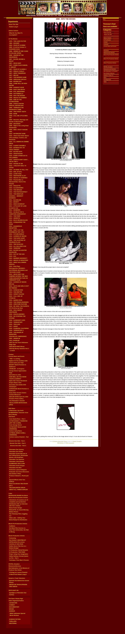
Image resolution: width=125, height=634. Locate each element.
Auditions (12, 526)
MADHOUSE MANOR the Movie (18, 495)
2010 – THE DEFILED (15, 190)
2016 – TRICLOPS (14, 324)
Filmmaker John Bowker (16, 461)
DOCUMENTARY (14, 607)
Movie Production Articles (17, 535)
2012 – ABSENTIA (14, 218)
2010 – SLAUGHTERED (16, 188)
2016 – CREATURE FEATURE (18, 304)
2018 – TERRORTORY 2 (16, 330)
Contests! (106, 44)
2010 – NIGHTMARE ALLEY (17, 175)
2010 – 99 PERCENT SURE (17, 133)
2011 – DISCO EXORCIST (17, 204)
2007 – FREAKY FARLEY (16, 71)
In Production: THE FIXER (17, 552)
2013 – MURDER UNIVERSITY (18, 258)
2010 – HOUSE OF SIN (16, 163)
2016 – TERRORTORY (16, 322)
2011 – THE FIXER (14, 216)
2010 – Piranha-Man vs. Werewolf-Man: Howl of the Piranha (17, 181)
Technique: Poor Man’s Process (19, 560)
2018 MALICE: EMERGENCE (18, 336)
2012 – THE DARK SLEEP (17, 238)
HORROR (12, 611)
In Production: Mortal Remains (18, 550)
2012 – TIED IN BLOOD (16, 244)
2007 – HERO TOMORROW (17, 73)
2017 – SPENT (13, 326)
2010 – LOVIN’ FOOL (15, 174)
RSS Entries (60, 443)
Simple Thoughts (77, 441)
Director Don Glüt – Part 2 (18, 443)
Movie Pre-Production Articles (18, 523)
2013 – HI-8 (12, 256)
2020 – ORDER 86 (14, 338)
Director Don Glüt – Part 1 (17, 441)
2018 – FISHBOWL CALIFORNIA (19, 328)
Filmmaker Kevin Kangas (17, 465)
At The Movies (13, 39)
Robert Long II (13, 26)
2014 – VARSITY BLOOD (16, 294)
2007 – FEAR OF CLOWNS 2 (17, 69)
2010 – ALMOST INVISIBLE (17, 145)
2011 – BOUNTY (14, 202)
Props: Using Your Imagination (18, 554)
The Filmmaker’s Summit (17, 400)
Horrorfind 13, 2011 (15, 375)
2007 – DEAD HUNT (15, 63)
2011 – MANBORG (14, 210)
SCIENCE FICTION (15, 619)
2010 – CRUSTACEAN (16, 153)
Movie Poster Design (15, 508)
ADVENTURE (13, 603)
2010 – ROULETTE (15, 185)
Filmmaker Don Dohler (16, 451)
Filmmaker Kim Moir (15, 467)
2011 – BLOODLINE (15, 200)
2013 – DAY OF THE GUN (16, 254)
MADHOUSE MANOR (109, 52)
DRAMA (11, 609)
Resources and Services (110, 69)
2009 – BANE (13, 113)
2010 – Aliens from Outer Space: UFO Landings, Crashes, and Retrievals (19, 137)
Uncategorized (107, 79)
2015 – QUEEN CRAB (15, 300)
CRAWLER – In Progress (16, 368)
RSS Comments (70, 443)
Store (105, 77)
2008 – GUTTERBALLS (16, 93)
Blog (104, 19)
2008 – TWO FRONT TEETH (17, 111)
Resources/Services (15, 566)
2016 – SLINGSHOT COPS (17, 320)
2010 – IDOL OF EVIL (15, 171)
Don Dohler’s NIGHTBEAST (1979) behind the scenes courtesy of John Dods (17, 542)
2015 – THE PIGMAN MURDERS (19, 302)
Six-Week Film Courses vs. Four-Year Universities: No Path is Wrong (19, 530)
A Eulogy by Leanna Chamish (18, 572)
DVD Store (12, 408)
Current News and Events (16, 356)
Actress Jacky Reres (15, 431)
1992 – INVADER (14, 43)
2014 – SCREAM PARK (16, 290)
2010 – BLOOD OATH (15, 151)
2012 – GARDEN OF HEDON (17, 236)
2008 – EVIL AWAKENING (17, 91)
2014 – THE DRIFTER (15, 292)
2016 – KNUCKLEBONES (16, 314)
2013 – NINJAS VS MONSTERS (18, 260)
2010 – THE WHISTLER (16, 194)
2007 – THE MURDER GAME (17, 77)
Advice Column (13, 30)
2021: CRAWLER (14, 340)
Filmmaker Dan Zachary (16, 449)
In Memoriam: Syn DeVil (16, 410)
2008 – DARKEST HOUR (16, 87)
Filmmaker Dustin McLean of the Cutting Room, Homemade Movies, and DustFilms (18, 455)
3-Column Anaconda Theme (59, 441)
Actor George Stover (15, 425)
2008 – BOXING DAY (15, 81)
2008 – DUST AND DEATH (17, 89)
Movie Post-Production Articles (18, 497)
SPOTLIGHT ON (14, 590)
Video (105, 81)
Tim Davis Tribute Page (16, 598)
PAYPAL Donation (14, 564)
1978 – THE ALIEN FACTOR (17, 41)
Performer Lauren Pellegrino (18, 469)
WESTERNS (13, 623)
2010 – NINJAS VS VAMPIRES (18, 177)
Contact (11, 354)
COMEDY (12, 605)
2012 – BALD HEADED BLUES (18, 220)
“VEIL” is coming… (15, 358)
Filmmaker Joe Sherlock (16, 459)
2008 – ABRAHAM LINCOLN (17, 79)
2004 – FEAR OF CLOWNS (17, 45)
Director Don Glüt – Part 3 (18, 445)
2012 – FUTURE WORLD (16, 234)
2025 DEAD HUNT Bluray (16, 346)
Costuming (12, 538)
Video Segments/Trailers (16, 600)
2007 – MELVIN (13, 75)
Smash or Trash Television (17, 578)
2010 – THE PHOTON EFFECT (18, 192)
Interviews (12, 416)
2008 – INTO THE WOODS (17, 95)
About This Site (13, 24)
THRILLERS (12, 621)
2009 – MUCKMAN (14, 123)
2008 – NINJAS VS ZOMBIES (18, 97)
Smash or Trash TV (108, 75)
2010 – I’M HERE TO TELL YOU (18, 169)
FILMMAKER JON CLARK (17, 463)
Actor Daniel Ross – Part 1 (17, 419)
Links (10, 493)
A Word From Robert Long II (18, 574)
